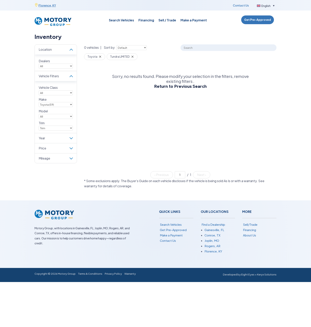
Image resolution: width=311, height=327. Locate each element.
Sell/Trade (250, 224)
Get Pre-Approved (257, 19)
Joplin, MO (211, 240)
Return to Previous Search (180, 86)
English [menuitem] (266, 6)
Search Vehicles (121, 20)
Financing (146, 20)
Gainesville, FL (214, 230)
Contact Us (241, 5)
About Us (249, 235)
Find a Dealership (213, 224)
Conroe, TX (212, 235)
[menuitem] (265, 5)
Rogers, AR (212, 246)
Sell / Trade (167, 20)
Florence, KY (47, 5)
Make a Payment (193, 20)
